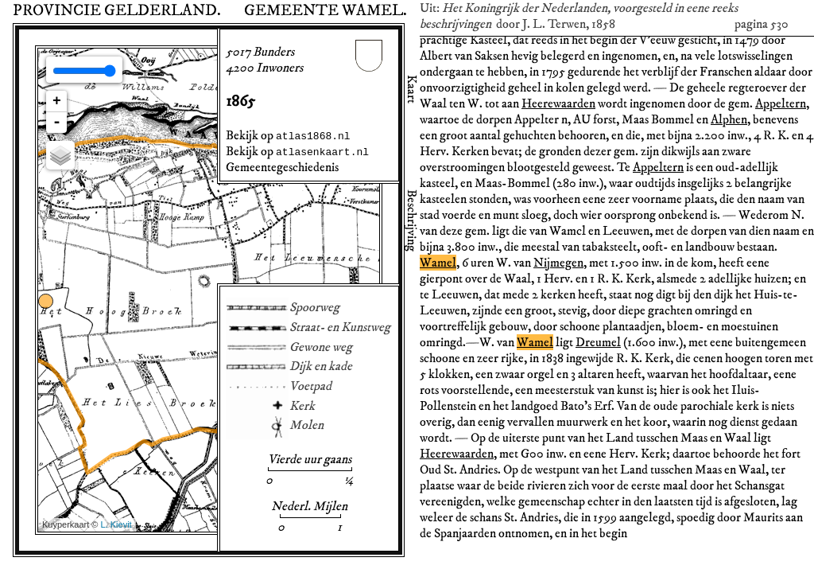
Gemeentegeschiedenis (282, 167)
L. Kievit (116, 524)
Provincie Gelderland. (117, 10)
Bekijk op (288, 135)
